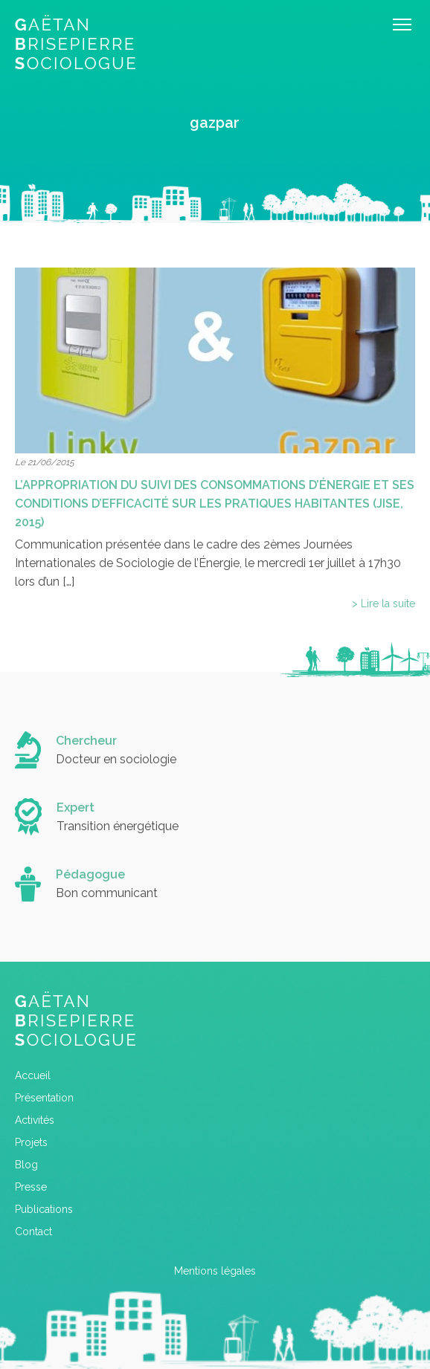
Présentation (44, 1098)
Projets (31, 1142)
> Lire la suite (383, 603)
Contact (33, 1231)
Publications (44, 1209)
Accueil (33, 1075)
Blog (26, 1165)
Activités (34, 1120)
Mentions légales (215, 1271)
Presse (31, 1187)
